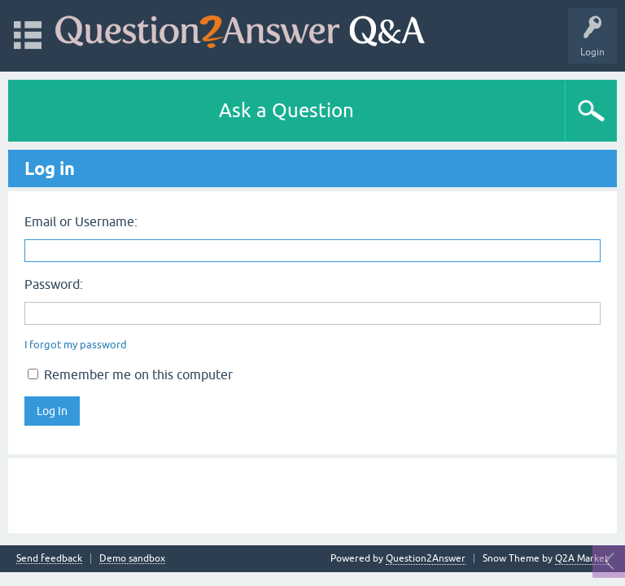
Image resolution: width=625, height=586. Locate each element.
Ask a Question (286, 110)
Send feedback (49, 558)
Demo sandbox (132, 558)
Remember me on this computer (130, 374)
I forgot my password (75, 345)
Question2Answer (425, 558)
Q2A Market (582, 558)
